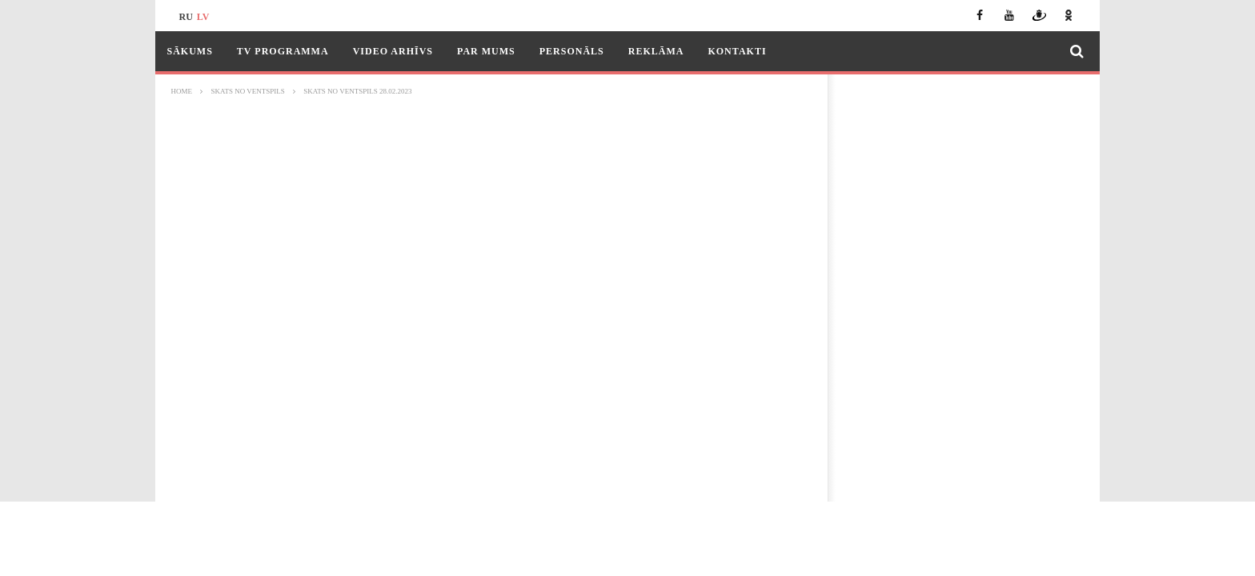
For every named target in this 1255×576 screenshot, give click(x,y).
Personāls (571, 51)
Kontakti (737, 51)
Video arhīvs (393, 51)
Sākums (190, 51)
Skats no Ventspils (248, 91)
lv (203, 16)
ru (186, 16)
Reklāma (656, 51)
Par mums (486, 51)
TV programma (283, 51)
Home (182, 91)
